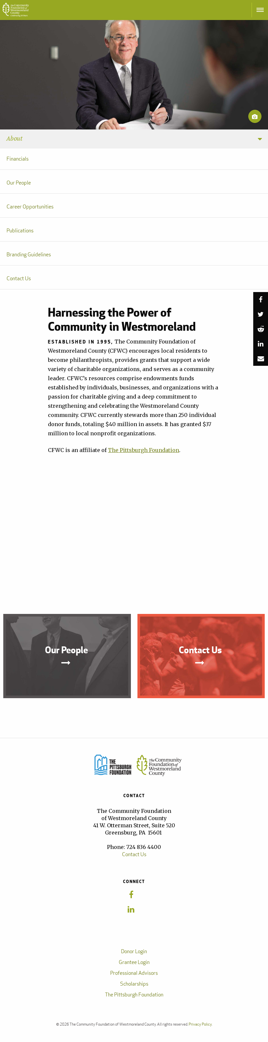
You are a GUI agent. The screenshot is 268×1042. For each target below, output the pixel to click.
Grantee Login (134, 962)
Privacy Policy (200, 1024)
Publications (20, 230)
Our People (19, 182)
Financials (18, 158)
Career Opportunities (30, 206)
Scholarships (134, 983)
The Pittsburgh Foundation (143, 450)
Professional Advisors (134, 973)
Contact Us (19, 278)
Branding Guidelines (29, 254)
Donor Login (134, 951)
